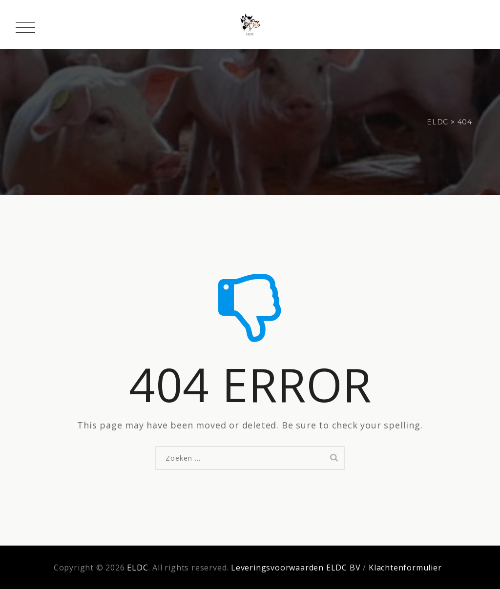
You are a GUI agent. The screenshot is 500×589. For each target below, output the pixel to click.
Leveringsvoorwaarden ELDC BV (295, 567)
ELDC (137, 567)
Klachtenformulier (405, 567)
